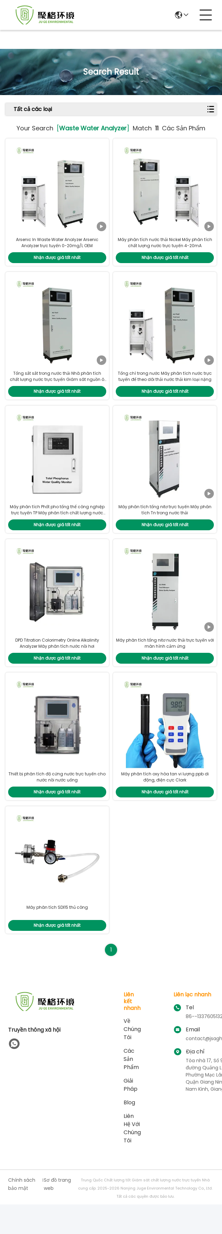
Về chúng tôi (132, 1059)
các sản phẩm (131, 1088)
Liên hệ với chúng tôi (132, 1158)
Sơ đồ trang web (57, 1213)
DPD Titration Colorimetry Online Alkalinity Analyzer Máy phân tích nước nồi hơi (57, 663)
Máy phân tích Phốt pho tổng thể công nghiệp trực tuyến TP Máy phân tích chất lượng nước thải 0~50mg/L (57, 527)
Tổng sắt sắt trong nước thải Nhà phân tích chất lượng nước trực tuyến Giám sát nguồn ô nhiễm (57, 389)
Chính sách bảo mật (21, 1213)
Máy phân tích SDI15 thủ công (57, 937)
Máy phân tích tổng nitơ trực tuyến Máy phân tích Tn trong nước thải (164, 524)
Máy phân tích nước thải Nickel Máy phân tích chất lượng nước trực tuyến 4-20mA (165, 248)
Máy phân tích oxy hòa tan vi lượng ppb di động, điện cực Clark (165, 801)
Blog (129, 1132)
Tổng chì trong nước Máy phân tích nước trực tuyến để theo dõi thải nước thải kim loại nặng (165, 386)
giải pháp (130, 1114)
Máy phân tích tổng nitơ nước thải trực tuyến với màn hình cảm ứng (165, 663)
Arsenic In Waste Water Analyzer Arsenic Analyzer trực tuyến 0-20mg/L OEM (57, 248)
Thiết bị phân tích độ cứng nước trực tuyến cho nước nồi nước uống (57, 801)
